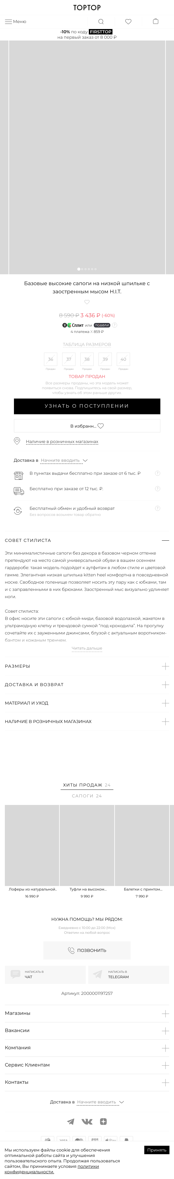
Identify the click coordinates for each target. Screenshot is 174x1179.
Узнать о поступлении (87, 406)
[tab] (87, 786)
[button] (78, 269)
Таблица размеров (87, 344)
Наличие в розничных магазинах (62, 441)
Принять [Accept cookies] (156, 1150)
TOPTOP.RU (87, 7)
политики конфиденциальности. (52, 1169)
